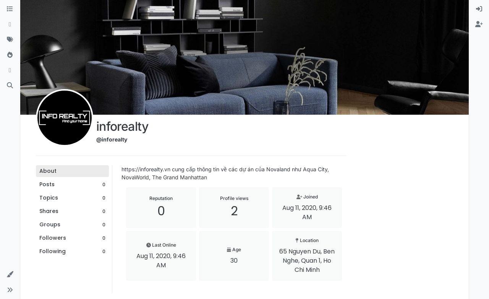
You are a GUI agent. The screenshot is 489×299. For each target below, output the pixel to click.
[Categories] (10, 9)
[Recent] (10, 24)
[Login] (479, 9)
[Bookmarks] (10, 70)
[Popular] (10, 55)
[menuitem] (479, 9)
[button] (10, 274)
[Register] (479, 24)
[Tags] (10, 40)
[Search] (10, 86)
